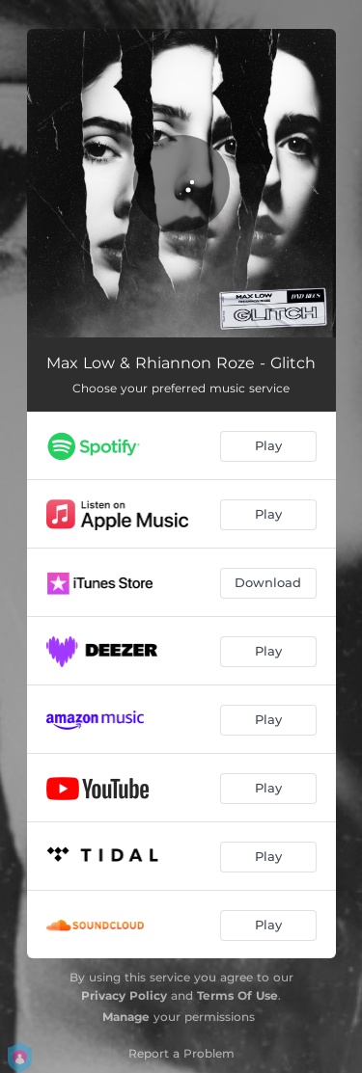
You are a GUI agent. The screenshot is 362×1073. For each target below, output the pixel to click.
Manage (126, 1016)
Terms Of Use (237, 995)
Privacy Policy (124, 995)
